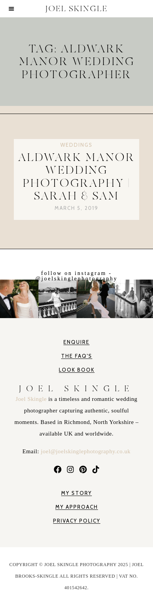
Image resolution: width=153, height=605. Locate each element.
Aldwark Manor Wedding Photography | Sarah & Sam (76, 176)
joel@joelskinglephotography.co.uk (85, 451)
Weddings (76, 145)
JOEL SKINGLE (76, 8)
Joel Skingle (32, 399)
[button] (11, 8)
